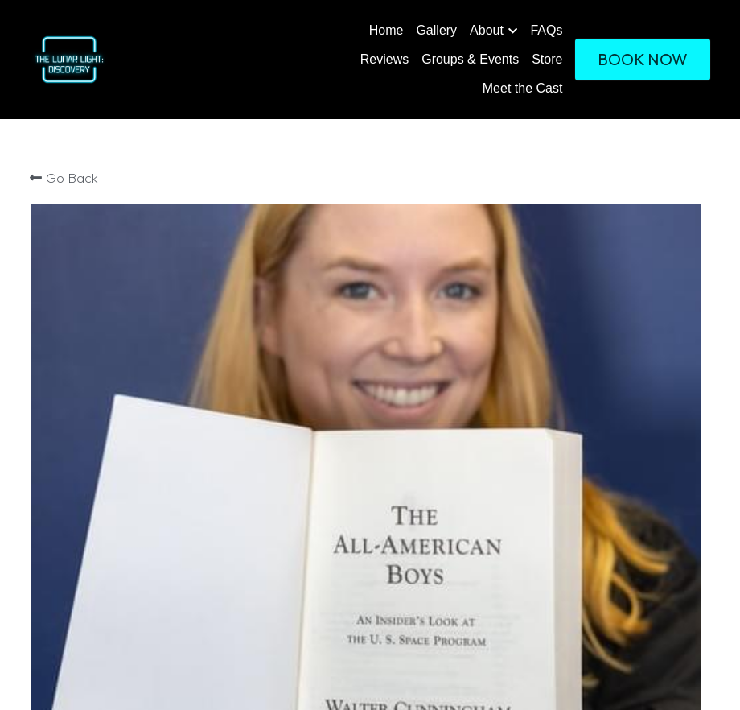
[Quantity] (570, 338)
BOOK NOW (643, 59)
